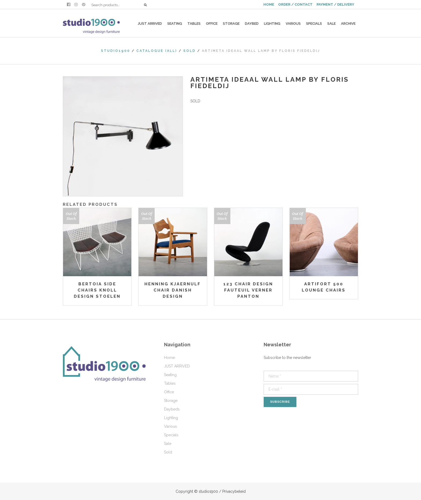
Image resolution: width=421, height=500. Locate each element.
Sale (167, 443)
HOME (268, 4)
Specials (171, 435)
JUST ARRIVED (177, 366)
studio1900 (115, 51)
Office (169, 392)
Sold (189, 51)
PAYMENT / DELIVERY (335, 4)
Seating (170, 375)
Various (170, 426)
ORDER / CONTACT (295, 4)
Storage (170, 400)
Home (169, 357)
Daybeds (172, 409)
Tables (170, 383)
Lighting (171, 418)
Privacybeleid (234, 491)
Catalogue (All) (156, 51)
